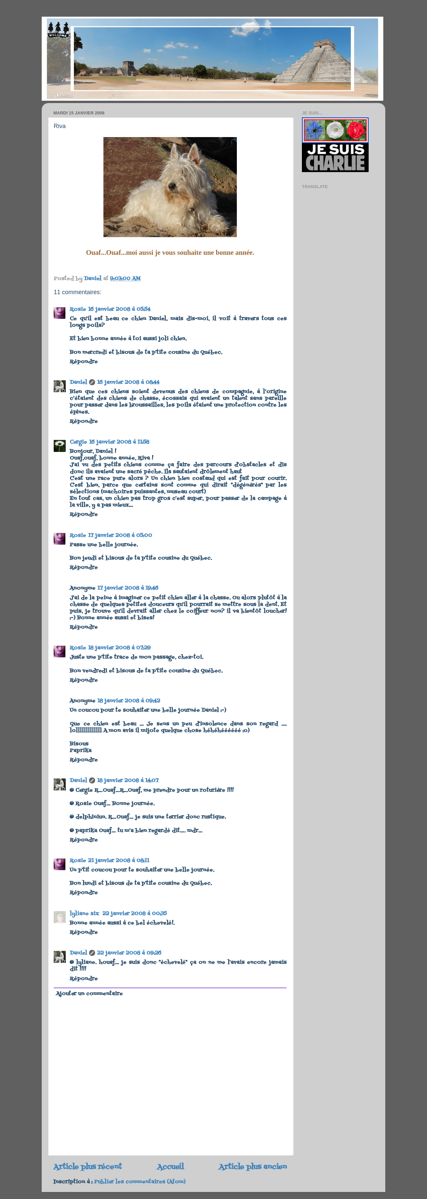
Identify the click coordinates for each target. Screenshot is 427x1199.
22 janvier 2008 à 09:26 (129, 953)
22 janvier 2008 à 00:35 (134, 914)
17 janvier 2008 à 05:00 (120, 535)
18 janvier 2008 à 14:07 (127, 780)
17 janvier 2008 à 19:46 (127, 588)
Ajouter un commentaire (89, 994)
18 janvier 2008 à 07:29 (119, 648)
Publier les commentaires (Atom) (139, 1182)
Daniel (78, 382)
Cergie (78, 442)
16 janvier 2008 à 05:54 (119, 309)
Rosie (78, 309)
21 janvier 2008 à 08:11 (118, 860)
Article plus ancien (253, 1167)
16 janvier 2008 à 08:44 (128, 382)
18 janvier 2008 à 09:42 (128, 701)
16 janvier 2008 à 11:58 (119, 442)
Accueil (170, 1167)
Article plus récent (87, 1167)
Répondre (84, 362)
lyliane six (85, 914)
